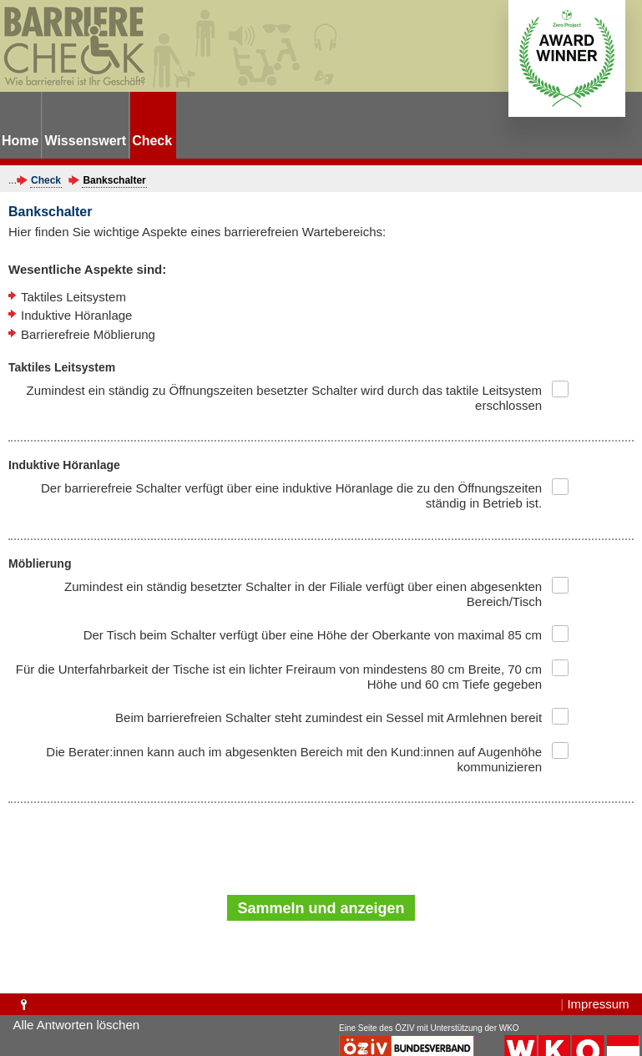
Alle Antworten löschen (76, 1025)
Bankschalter (114, 180)
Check (46, 180)
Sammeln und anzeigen (320, 908)
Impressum (598, 1004)
